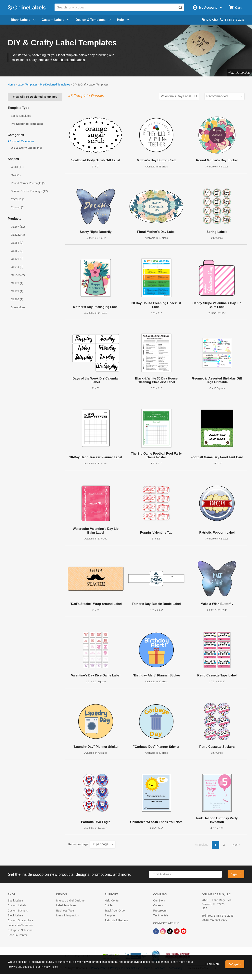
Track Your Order (115, 910)
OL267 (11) (18, 226)
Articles (109, 905)
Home (11, 84)
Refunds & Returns (116, 920)
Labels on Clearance (20, 925)
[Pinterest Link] (177, 931)
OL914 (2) (17, 266)
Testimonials (160, 915)
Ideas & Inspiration (67, 915)
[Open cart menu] (235, 7)
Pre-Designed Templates (55, 84)
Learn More (213, 964)
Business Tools (65, 910)
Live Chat (210, 19)
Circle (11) (17, 166)
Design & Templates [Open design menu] (93, 19)
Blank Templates (21, 115)
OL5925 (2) (18, 275)
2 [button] (224, 844)
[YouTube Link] (183, 931)
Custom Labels (17, 905)
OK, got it (235, 964)
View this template (239, 72)
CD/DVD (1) (18, 199)
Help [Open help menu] (123, 19)
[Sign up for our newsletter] (185, 874)
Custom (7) (17, 207)
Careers (158, 905)
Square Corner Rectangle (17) (29, 191)
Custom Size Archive (20, 920)
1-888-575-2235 (232, 19)
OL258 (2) (17, 242)
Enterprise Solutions (20, 930)
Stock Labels (15, 915)
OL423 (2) (17, 258)
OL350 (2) (17, 250)
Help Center (112, 900)
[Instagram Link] (163, 931)
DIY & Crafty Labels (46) (26, 147)
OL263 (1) (17, 299)
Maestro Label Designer (70, 900)
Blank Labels (15, 900)
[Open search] (180, 7)
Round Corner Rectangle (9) (28, 183)
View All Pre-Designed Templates (35, 96)
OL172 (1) (17, 283)
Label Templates (28, 84)
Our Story (159, 900)
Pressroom (160, 910)
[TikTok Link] (170, 931)
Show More (18, 307)
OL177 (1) (17, 291)
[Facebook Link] (156, 931)
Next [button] (236, 844)
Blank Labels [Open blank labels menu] (23, 19)
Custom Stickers (18, 910)
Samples (110, 915)
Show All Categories (21, 141)
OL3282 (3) (18, 234)
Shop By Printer (17, 935)
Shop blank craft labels (69, 60)
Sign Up (236, 874)
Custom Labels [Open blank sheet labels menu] (55, 19)
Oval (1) (16, 175)
